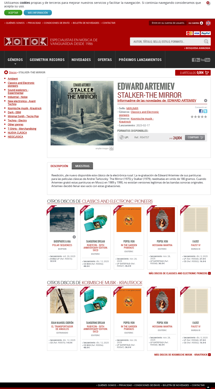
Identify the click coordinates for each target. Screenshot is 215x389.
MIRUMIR (132, 108)
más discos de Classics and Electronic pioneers (178, 273)
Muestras (82, 166)
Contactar (108, 22)
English (208, 23)
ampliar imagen (102, 148)
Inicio (6, 72)
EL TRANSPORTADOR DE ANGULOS (62, 328)
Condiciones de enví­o (57, 22)
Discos (13, 72)
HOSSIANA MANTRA (162, 245)
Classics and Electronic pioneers (139, 113)
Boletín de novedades (86, 22)
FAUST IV (196, 245)
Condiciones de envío (147, 385)
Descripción (59, 166)
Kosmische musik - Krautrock (136, 120)
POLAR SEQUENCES (62, 245)
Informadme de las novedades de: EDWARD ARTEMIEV (156, 100)
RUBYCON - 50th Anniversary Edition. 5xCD (96, 247)
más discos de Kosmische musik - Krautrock (180, 354)
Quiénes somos (15, 22)
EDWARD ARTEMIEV (145, 86)
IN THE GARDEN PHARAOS (129, 246)
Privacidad (34, 22)
